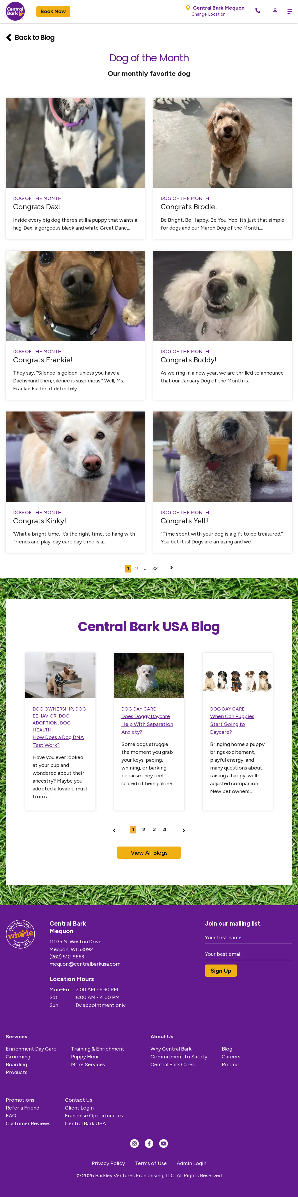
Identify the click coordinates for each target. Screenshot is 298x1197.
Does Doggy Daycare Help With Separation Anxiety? (147, 724)
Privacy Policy (108, 1163)
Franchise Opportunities (94, 1115)
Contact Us (78, 1100)
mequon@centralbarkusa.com (96, 964)
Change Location (208, 14)
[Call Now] (258, 11)
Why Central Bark (170, 1049)
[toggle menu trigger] (287, 11)
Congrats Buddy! (189, 359)
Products (16, 1072)
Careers (231, 1056)
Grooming (18, 1056)
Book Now (53, 11)
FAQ (11, 1115)
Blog (227, 1049)
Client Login (79, 1108)
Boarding (16, 1064)
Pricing (230, 1064)
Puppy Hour (85, 1056)
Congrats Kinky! (39, 520)
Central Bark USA (85, 1123)
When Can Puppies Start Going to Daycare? (232, 724)
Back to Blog (30, 37)
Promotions (20, 1100)
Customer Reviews (28, 1123)
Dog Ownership (53, 709)
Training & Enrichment (97, 1049)
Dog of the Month (37, 198)
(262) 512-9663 (78, 956)
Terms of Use (151, 1163)
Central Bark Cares (172, 1064)
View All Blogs (149, 852)
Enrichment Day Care (31, 1049)
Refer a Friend (22, 1108)
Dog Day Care (138, 709)
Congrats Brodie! (189, 206)
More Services (88, 1064)
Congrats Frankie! (42, 359)
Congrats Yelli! (185, 520)
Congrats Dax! (36, 206)
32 (155, 568)
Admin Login (191, 1163)
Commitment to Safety (178, 1056)
